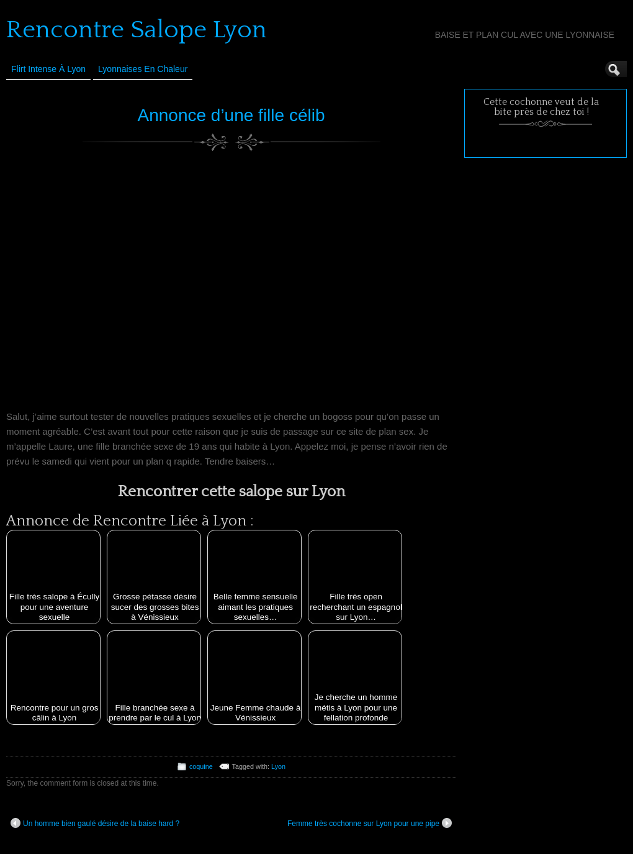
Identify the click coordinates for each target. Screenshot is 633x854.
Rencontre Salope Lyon (136, 29)
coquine (201, 766)
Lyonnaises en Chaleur (142, 69)
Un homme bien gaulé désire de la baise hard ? (95, 823)
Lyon (278, 766)
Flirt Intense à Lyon (48, 69)
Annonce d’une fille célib (231, 115)
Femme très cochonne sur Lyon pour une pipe (369, 823)
